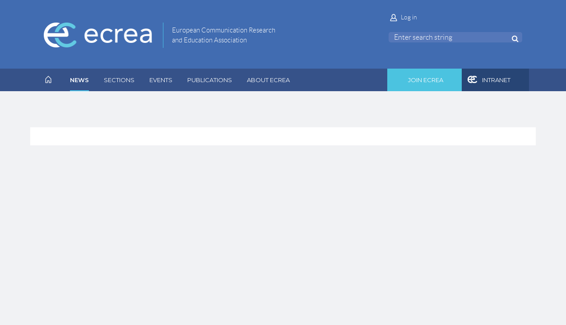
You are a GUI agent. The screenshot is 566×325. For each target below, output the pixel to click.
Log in (409, 17)
